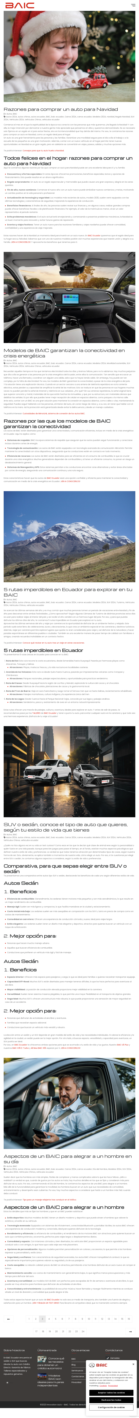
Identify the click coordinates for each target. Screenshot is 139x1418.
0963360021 (111, 1362)
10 (89, 1319)
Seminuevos (77, 1370)
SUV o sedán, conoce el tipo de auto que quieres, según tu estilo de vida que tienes (66, 827)
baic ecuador (57, 116)
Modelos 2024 (99, 116)
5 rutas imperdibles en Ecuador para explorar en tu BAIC (68, 592)
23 (76, 1331)
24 (83, 1331)
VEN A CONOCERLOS (21, 242)
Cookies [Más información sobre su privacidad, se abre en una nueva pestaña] (103, 1400)
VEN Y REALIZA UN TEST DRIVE (46, 1303)
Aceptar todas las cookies (111, 1407)
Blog (73, 1364)
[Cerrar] (133, 1379)
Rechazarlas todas (111, 1414)
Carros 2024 (70, 116)
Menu (9, 1383)
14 (115, 1319)
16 (129, 1319)
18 (43, 1331)
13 (109, 1319)
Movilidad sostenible (116, 363)
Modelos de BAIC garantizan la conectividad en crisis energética (64, 353)
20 (56, 1331)
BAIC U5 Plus (122, 1044)
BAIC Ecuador (94, 235)
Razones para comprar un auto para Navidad (61, 109)
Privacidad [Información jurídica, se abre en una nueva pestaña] (113, 1400)
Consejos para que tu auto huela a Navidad (43, 150)
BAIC (15, 113)
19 (50, 1331)
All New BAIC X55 (38, 1048)
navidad (110, 116)
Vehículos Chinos (33, 119)
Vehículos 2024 (16, 119)
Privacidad (76, 1382)
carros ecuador (84, 116)
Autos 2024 (11, 116)
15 (122, 1319)
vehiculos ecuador (51, 119)
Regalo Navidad (122, 116)
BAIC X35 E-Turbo (20, 1048)
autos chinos (24, 116)
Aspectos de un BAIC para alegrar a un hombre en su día (68, 1158)
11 (95, 1319)
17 (36, 1331)
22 (70, 1331)
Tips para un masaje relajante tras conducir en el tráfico (49, 1199)
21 (63, 1331)
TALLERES (36, 713)
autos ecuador (38, 116)
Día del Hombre (100, 1169)
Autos (9, 113)
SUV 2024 (111, 602)
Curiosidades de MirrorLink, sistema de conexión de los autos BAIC (54, 413)
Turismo (120, 602)
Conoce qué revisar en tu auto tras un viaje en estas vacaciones (53, 642)
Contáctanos (78, 1376)
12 (102, 1319)
